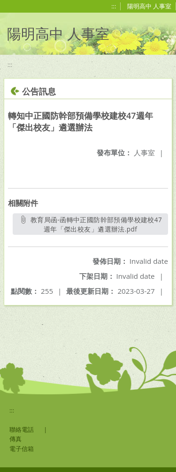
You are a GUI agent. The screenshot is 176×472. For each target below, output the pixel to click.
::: (113, 6)
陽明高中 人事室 (149, 6)
